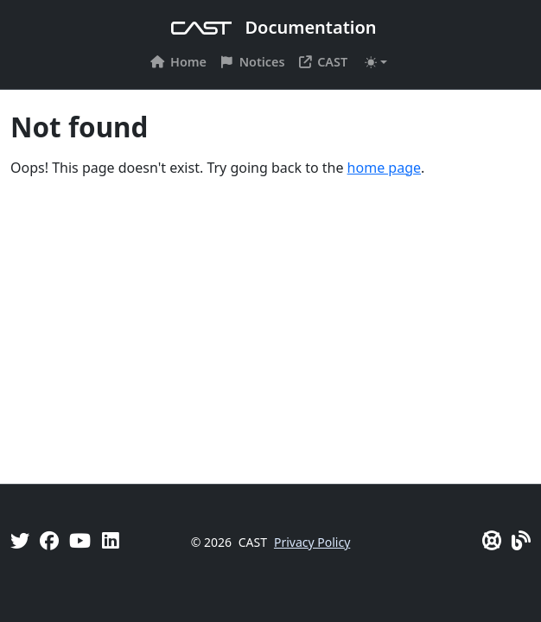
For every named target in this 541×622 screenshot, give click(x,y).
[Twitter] (19, 540)
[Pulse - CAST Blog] (521, 540)
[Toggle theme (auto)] (376, 62)
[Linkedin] (110, 540)
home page (384, 167)
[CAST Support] (491, 540)
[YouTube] (80, 540)
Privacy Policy (312, 542)
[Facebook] (49, 540)
